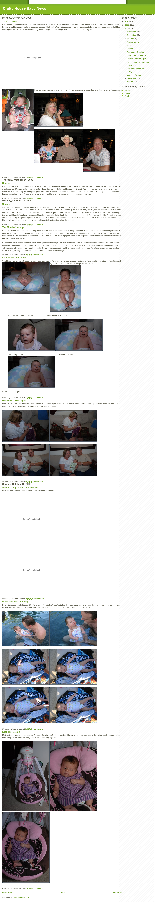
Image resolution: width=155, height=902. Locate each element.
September (132, 78)
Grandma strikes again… (15, 400)
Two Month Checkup (13, 227)
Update (6, 204)
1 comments (37, 397)
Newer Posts (7, 892)
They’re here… (9, 21)
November (132, 35)
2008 (127, 28)
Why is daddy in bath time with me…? (22, 487)
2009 (127, 25)
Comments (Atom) (21, 897)
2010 (127, 21)
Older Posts (117, 892)
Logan (127, 93)
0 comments (37, 177)
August (130, 82)
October (131, 38)
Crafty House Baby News (24, 8)
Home (62, 892)
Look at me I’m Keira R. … (15, 258)
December (131, 32)
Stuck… (6, 183)
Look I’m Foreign (11, 732)
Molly (127, 96)
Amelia (128, 90)
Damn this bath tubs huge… (16, 601)
